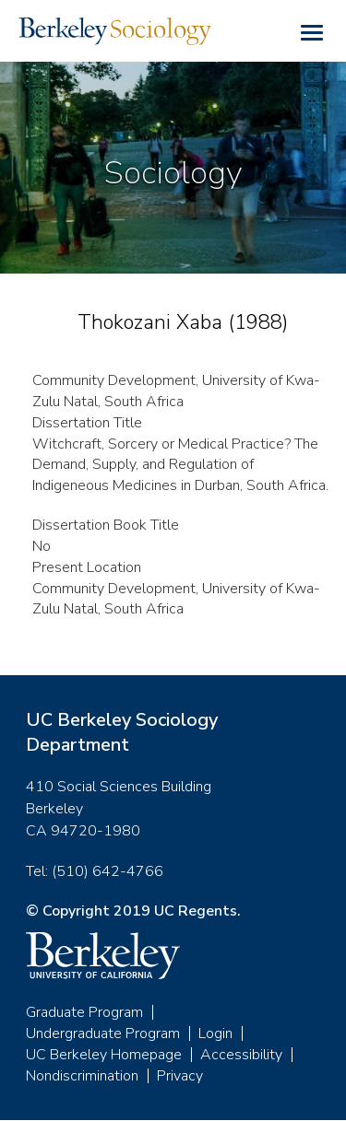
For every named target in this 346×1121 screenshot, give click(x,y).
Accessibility (241, 1054)
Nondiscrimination (82, 1075)
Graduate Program (84, 1012)
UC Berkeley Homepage (104, 1054)
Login (215, 1033)
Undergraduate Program (103, 1033)
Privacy (180, 1075)
